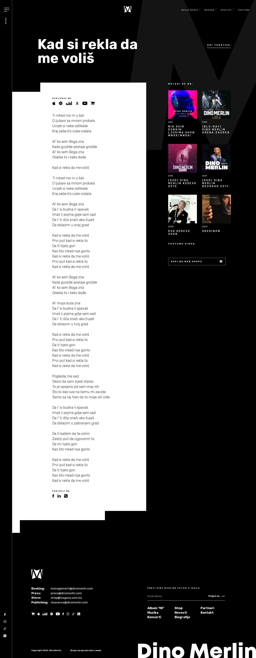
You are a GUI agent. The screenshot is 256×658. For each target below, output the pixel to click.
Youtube (244, 10)
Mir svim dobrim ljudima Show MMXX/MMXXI (181, 131)
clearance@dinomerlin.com (69, 602)
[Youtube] (58, 614)
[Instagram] (4, 622)
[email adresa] (177, 596)
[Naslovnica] (128, 9)
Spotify (226, 10)
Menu (6, 20)
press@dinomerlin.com (66, 593)
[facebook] (54, 496)
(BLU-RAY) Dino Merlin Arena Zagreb (216, 129)
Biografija (182, 617)
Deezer (210, 10)
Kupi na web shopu (197, 261)
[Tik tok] (4, 629)
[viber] (67, 496)
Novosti (181, 613)
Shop (179, 608)
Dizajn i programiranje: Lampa (85, 650)
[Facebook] (5, 615)
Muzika (152, 613)
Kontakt (207, 613)
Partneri (207, 608)
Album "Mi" (155, 608)
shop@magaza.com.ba (66, 597)
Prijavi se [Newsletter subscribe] (216, 596)
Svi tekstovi (219, 45)
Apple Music (189, 10)
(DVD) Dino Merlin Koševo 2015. (182, 183)
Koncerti (154, 617)
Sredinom (211, 231)
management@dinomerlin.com (72, 588)
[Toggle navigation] (7, 9)
